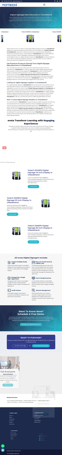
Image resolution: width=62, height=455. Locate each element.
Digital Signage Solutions (30, 400)
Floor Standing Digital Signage (14, 400)
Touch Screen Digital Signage (25, 402)
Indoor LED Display (12, 402)
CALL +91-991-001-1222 (42, 346)
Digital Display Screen (43, 400)
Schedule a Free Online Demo (31, 325)
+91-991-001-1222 (6, 1)
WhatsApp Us (17, 1)
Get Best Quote (21, 346)
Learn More (33, 187)
